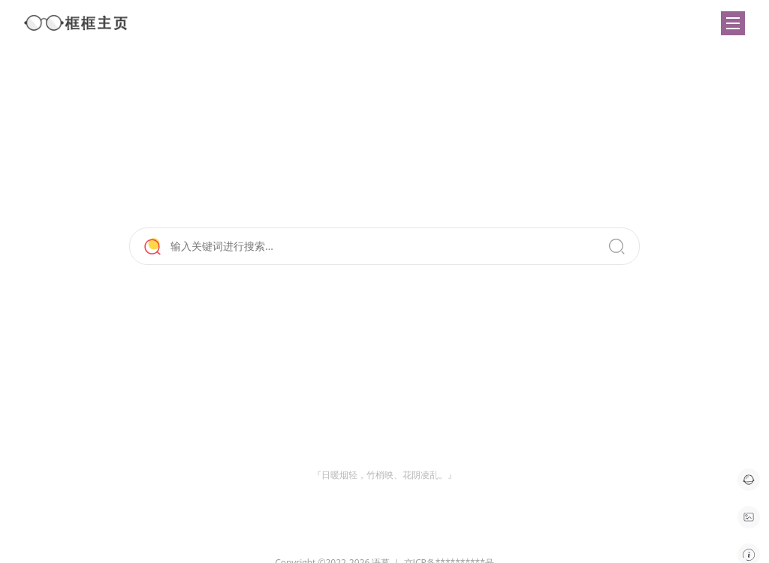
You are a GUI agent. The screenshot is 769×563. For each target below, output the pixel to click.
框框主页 (76, 23)
